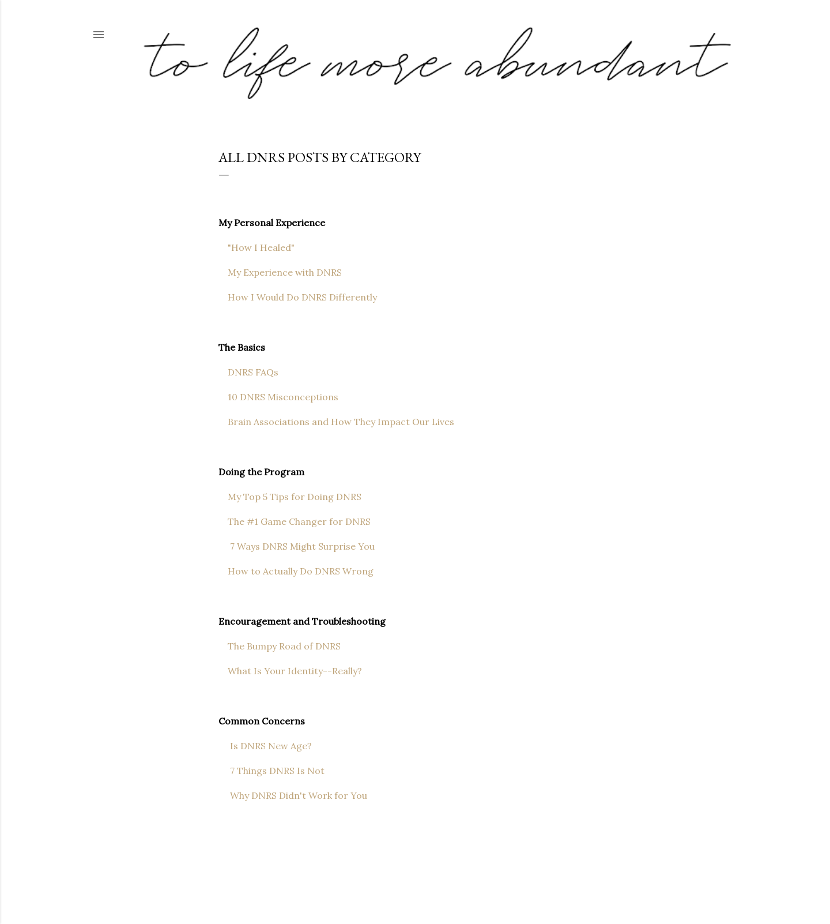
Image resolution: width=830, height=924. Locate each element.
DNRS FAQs (248, 372)
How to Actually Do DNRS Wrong (297, 571)
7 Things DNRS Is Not (271, 770)
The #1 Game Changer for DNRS (294, 521)
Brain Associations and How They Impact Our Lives (336, 421)
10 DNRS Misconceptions (278, 397)
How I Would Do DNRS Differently (297, 297)
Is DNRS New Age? (265, 746)
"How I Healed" (256, 247)
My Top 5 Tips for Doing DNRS (289, 496)
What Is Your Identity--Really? (290, 671)
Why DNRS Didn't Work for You (292, 795)
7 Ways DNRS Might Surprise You (296, 546)
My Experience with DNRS (281, 272)
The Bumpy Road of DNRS (280, 646)
